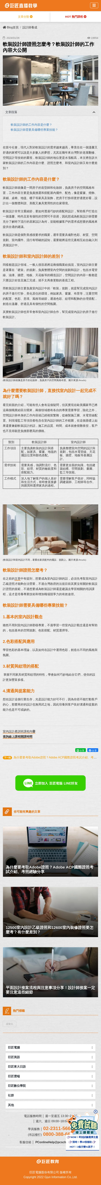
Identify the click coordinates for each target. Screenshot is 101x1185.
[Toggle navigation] (94, 5)
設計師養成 (29, 27)
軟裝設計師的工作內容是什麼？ (31, 124)
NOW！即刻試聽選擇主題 (82, 1137)
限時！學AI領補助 (80, 1142)
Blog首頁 (11, 27)
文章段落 (11, 112)
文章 (18, 578)
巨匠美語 (14, 1057)
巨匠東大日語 (17, 1066)
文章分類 (25, 16)
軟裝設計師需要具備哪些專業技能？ (34, 129)
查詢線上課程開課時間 (17, 736)
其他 (11, 1105)
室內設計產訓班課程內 (17, 731)
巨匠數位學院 (17, 1085)
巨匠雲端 (14, 1076)
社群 (11, 1095)
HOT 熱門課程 (75, 16)
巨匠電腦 (14, 1047)
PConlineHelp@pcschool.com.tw (58, 1142)
